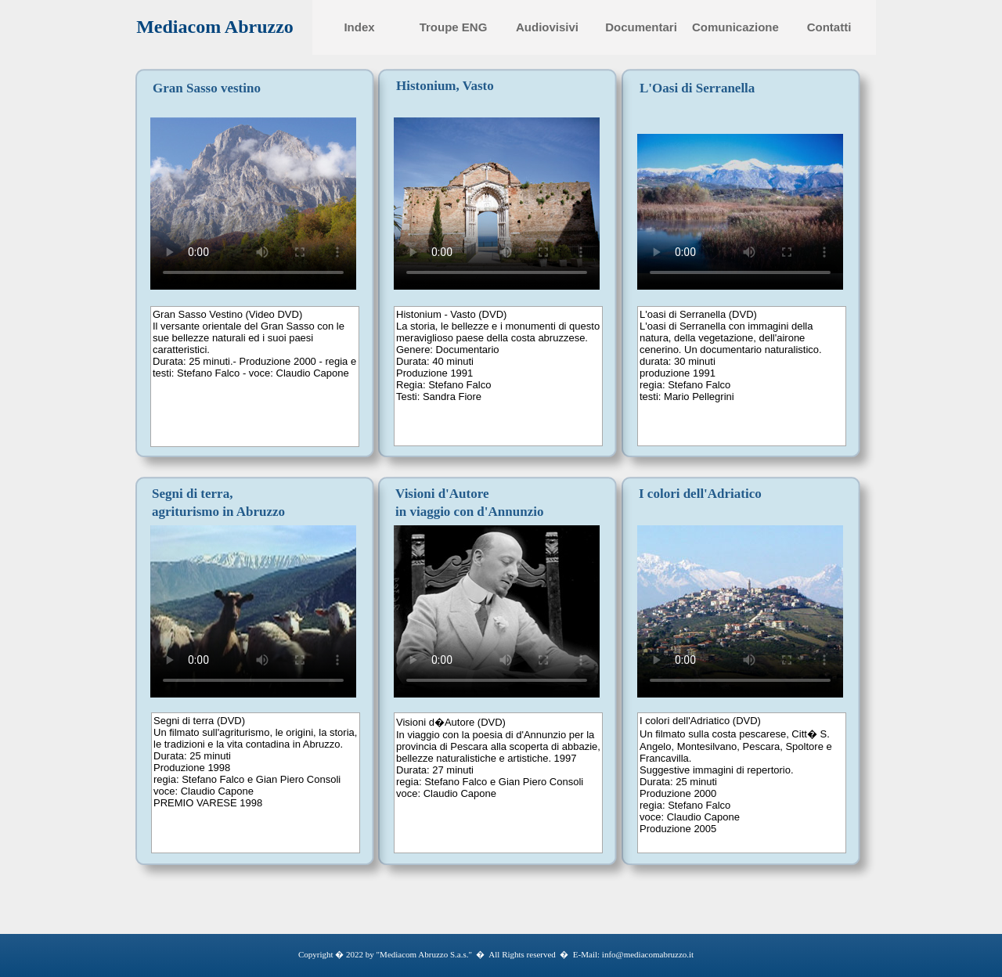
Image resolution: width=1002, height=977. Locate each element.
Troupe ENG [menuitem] (454, 27)
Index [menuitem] (359, 27)
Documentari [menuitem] (641, 27)
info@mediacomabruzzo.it (647, 954)
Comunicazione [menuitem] (735, 27)
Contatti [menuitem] (829, 27)
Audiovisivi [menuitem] (547, 27)
